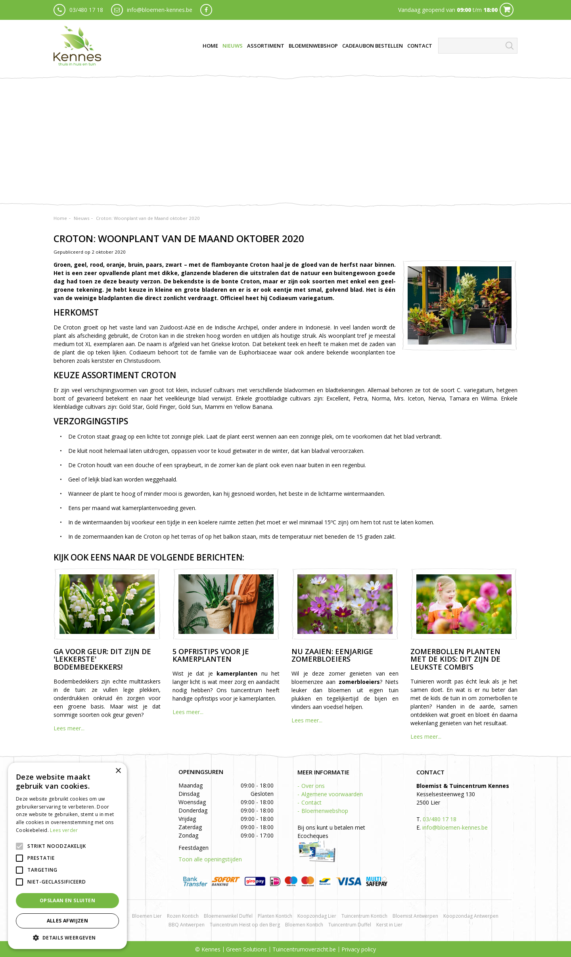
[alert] (67, 856)
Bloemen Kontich (304, 924)
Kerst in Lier (389, 924)
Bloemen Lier (147, 916)
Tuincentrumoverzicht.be (304, 949)
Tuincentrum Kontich (364, 916)
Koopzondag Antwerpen (470, 916)
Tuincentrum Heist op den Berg (245, 924)
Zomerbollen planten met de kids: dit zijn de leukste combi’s (455, 659)
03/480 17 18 (86, 9)
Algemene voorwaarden (332, 794)
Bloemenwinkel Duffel (228, 916)
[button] (67, 937)
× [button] (118, 771)
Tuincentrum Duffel (349, 924)
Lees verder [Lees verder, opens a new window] (64, 830)
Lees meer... (69, 728)
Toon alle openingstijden (210, 859)
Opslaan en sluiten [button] (67, 900)
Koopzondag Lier (316, 916)
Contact (311, 802)
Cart (507, 10)
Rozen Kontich (183, 916)
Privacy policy (358, 949)
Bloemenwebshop (324, 811)
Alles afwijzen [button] (67, 920)
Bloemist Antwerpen (415, 916)
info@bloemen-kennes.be (159, 9)
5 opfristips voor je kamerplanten (210, 655)
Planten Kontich (275, 916)
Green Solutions (246, 949)
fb (206, 10)
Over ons (313, 785)
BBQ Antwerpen (187, 924)
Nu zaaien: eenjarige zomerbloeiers (332, 655)
